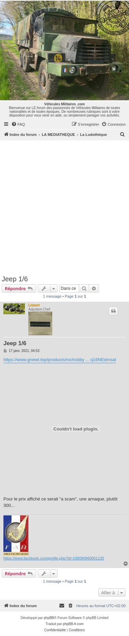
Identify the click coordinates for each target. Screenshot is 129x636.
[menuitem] (18, 124)
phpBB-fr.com (73, 624)
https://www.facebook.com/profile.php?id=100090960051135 (53, 558)
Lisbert (34, 305)
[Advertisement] (64, 207)
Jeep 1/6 (15, 279)
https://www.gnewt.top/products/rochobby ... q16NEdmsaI (59, 359)
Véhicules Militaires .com (64, 104)
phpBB (49, 618)
